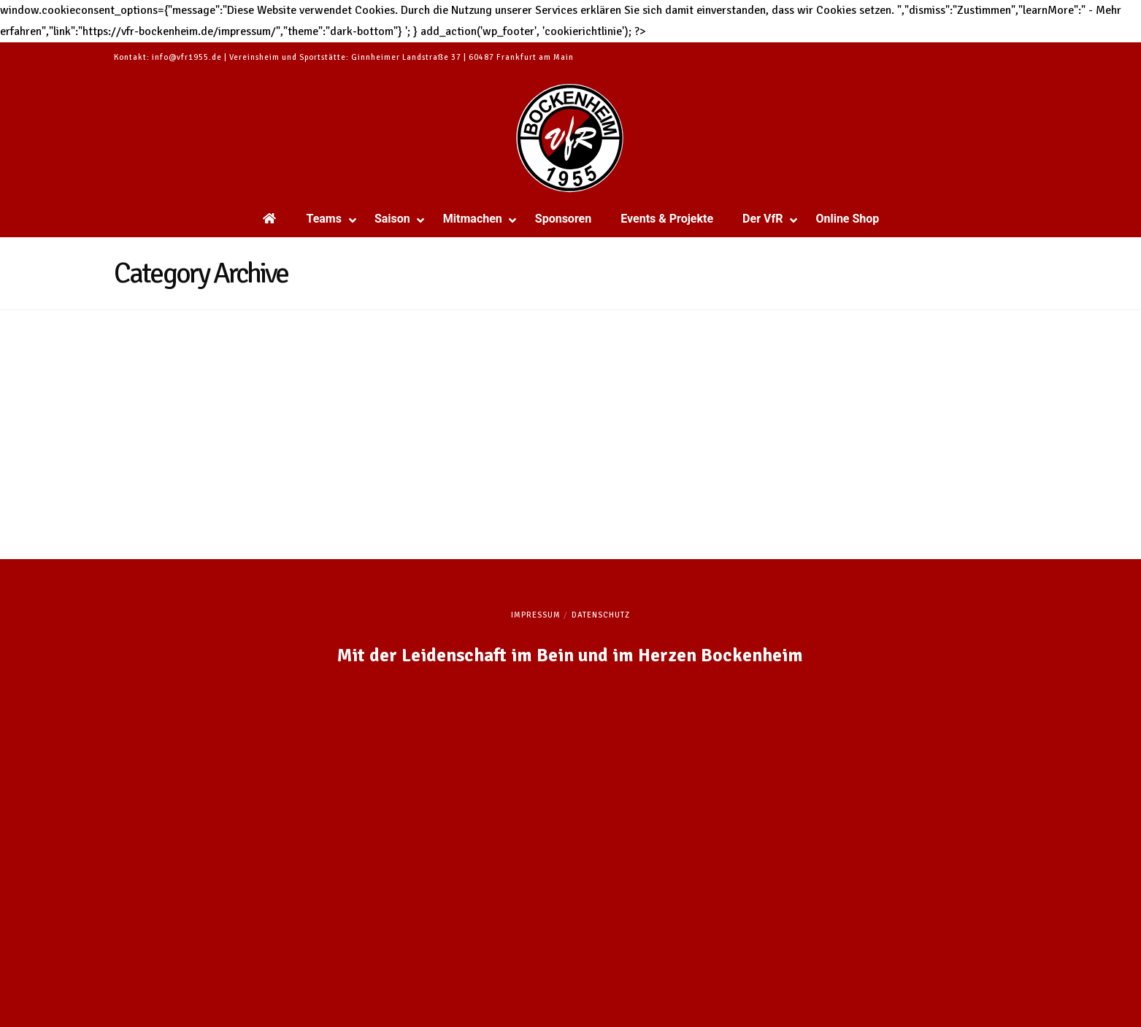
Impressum (536, 615)
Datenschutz (601, 615)
